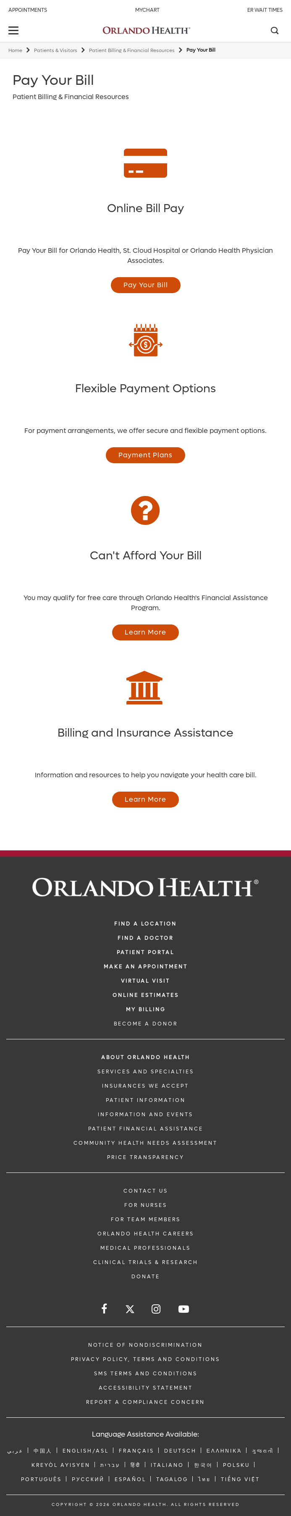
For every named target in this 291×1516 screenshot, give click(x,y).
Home (15, 50)
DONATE (145, 1276)
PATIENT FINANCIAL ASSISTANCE (145, 1128)
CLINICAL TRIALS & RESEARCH (145, 1262)
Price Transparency (145, 1157)
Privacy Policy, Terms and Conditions (145, 1359)
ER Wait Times (265, 10)
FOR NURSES (145, 1205)
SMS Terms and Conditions (145, 1373)
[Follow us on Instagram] (157, 1309)
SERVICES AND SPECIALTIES (145, 1071)
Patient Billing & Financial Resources (132, 50)
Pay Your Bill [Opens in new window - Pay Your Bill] (145, 285)
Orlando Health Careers (145, 1233)
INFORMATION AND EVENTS (145, 1114)
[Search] (274, 31)
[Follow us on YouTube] (184, 1309)
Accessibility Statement (146, 1388)
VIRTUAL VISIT (145, 981)
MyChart (147, 10)
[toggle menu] (14, 31)
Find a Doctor (145, 938)
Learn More (145, 632)
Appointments (27, 10)
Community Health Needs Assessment (145, 1143)
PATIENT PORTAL (145, 952)
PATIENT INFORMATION (146, 1100)
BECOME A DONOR (146, 1023)
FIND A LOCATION (145, 924)
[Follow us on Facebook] (104, 1309)
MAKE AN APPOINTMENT (146, 966)
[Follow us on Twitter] (130, 1310)
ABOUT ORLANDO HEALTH (145, 1057)
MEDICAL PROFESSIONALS (145, 1248)
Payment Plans (145, 455)
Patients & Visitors (55, 50)
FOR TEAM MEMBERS (146, 1219)
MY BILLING (145, 1009)
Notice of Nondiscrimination (145, 1345)
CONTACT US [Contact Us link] (145, 1191)
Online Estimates (146, 995)
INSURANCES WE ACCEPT (145, 1086)
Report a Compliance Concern (145, 1402)
